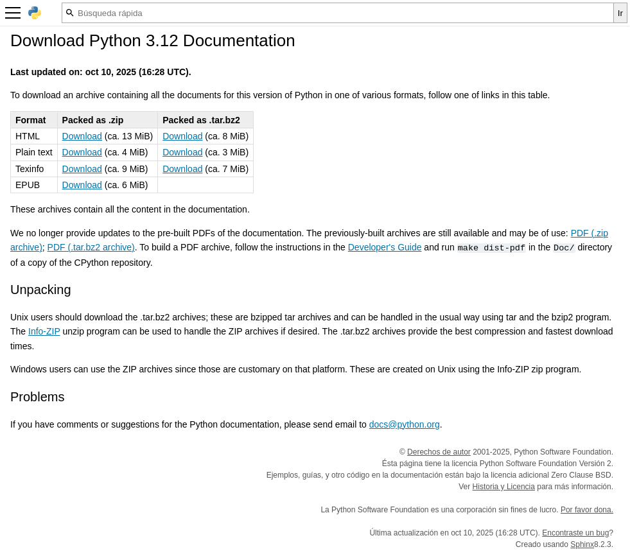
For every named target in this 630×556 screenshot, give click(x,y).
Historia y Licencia (504, 486)
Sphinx (582, 544)
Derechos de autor (439, 451)
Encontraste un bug (575, 532)
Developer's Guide (385, 247)
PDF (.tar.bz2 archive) (91, 247)
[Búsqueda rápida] (337, 12)
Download (82, 136)
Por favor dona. (587, 509)
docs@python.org (404, 424)
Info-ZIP (44, 331)
